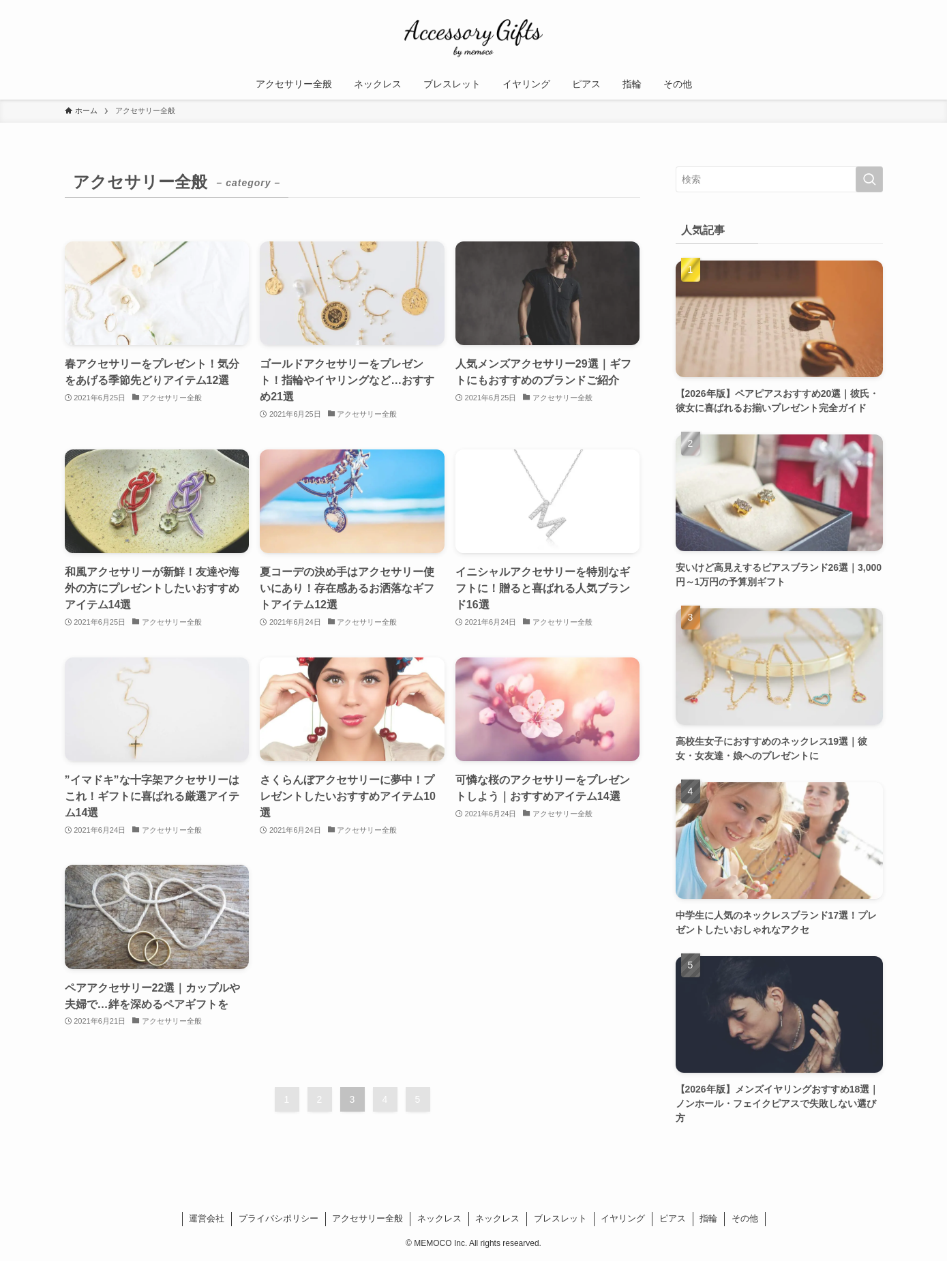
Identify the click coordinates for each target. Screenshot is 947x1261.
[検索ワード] (779, 179)
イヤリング (623, 1218)
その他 (745, 1218)
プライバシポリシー (278, 1218)
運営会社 (206, 1218)
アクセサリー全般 (367, 1218)
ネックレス (439, 1218)
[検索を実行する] (869, 179)
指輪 (708, 1218)
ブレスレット (560, 1218)
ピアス (672, 1218)
